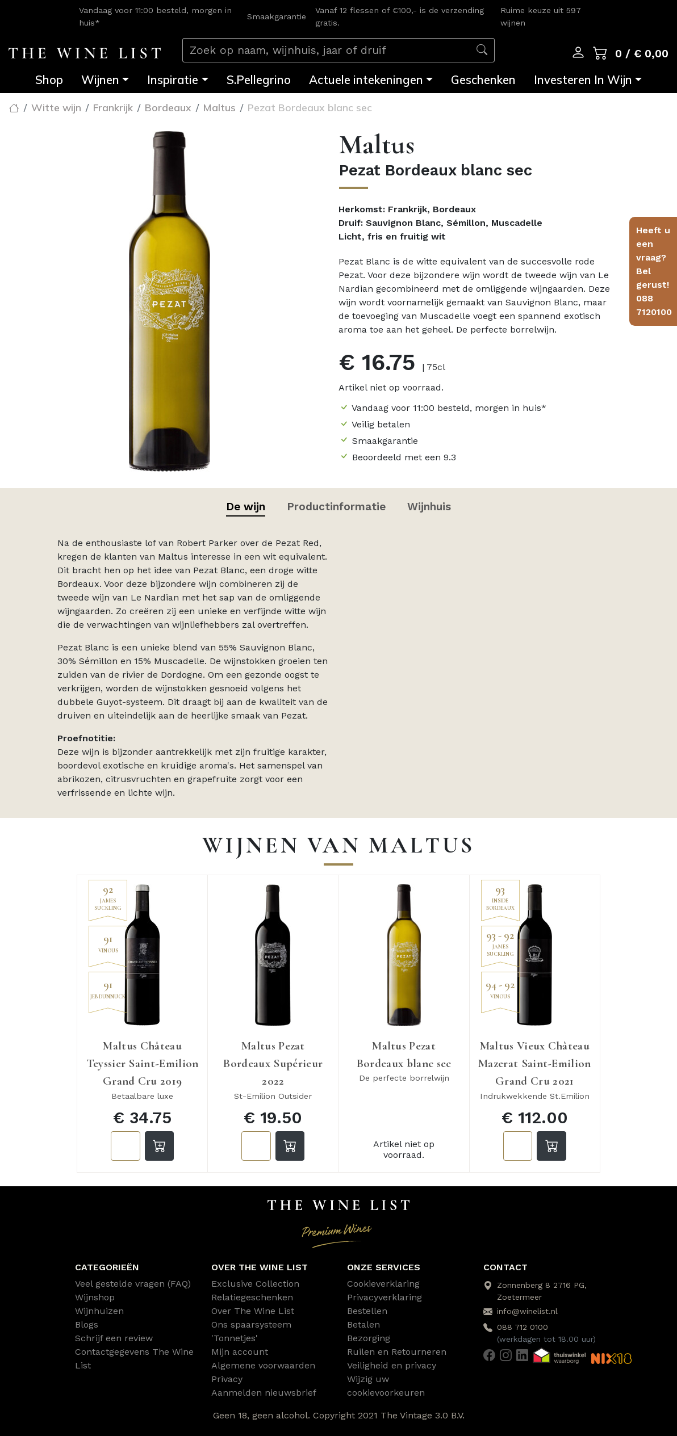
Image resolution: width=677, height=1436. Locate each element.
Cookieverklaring (383, 1283)
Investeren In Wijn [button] (583, 80)
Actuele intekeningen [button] (366, 80)
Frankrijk (113, 107)
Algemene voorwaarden (263, 1365)
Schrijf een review (114, 1338)
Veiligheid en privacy (391, 1365)
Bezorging (368, 1338)
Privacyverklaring (384, 1297)
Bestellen (367, 1310)
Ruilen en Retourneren (396, 1351)
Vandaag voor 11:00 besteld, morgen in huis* (449, 407)
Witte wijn (56, 107)
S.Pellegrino (259, 80)
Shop (49, 80)
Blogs (86, 1324)
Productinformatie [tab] (336, 506)
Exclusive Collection (255, 1283)
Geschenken (483, 80)
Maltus (219, 107)
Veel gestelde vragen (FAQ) (133, 1283)
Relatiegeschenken (252, 1297)
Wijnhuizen (99, 1310)
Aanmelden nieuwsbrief (263, 1392)
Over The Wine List (252, 1310)
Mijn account (239, 1351)
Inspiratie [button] (172, 80)
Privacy (227, 1379)
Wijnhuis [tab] (429, 506)
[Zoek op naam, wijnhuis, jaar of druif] (326, 50)
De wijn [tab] (245, 506)
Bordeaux (168, 107)
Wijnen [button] (100, 80)
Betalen (363, 1324)
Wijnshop (95, 1297)
